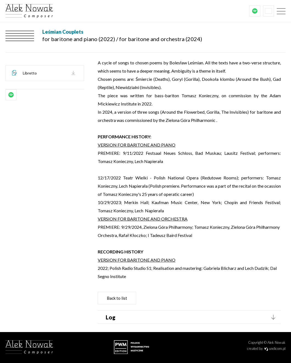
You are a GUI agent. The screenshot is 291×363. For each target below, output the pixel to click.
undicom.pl (275, 348)
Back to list (117, 298)
